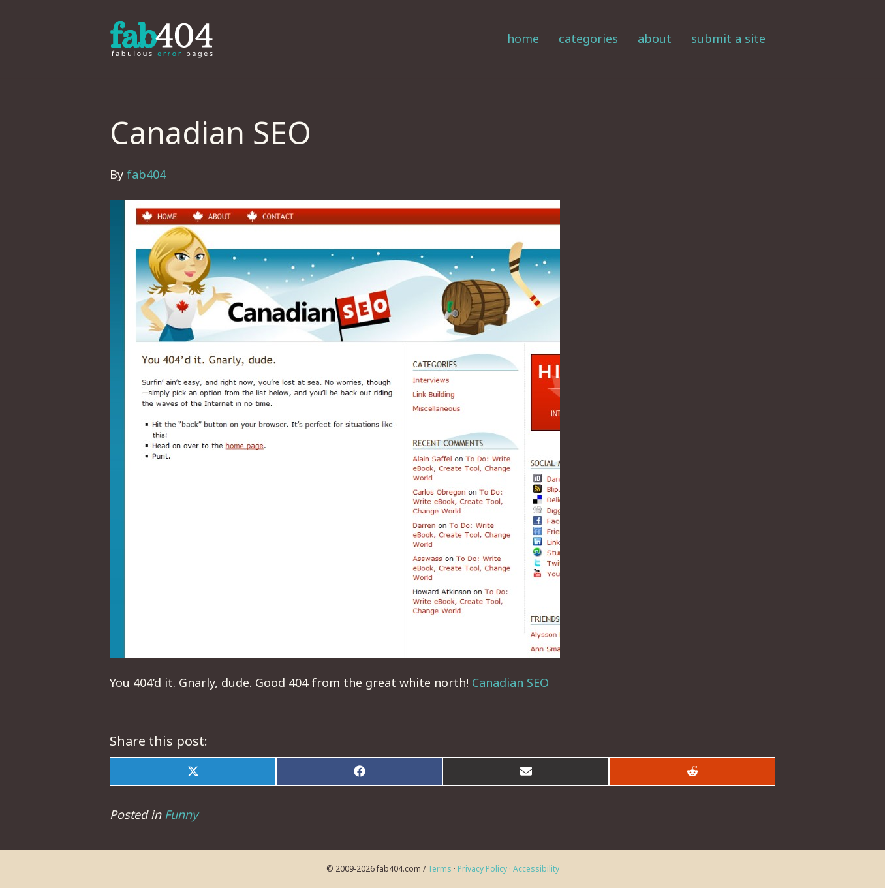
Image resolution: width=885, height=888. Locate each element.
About (655, 38)
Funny (181, 814)
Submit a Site (728, 38)
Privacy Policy (482, 868)
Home (523, 38)
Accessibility (536, 868)
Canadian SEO (510, 682)
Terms (439, 868)
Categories (588, 38)
